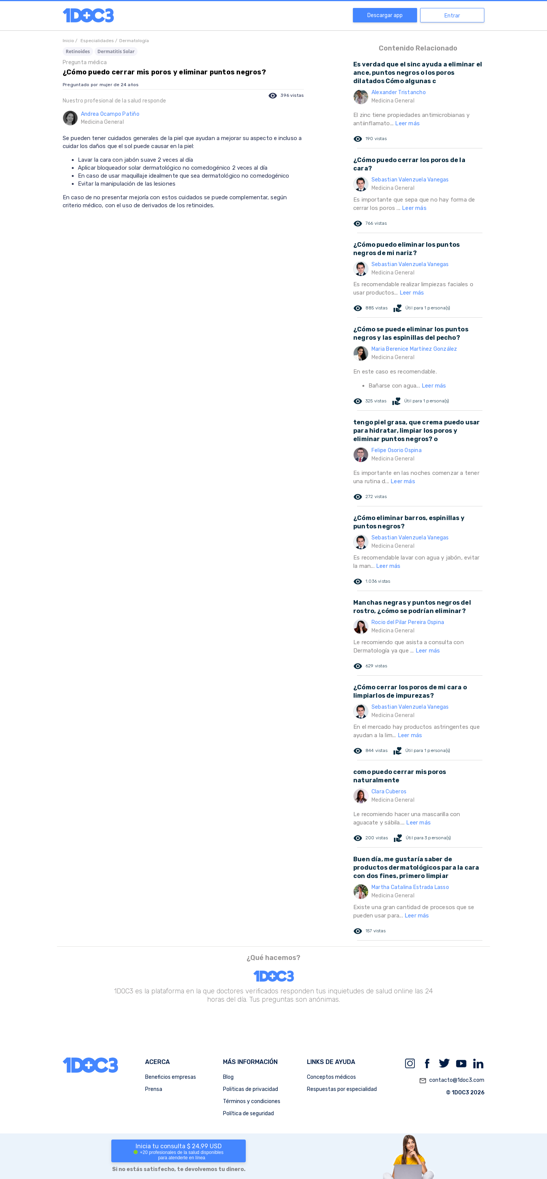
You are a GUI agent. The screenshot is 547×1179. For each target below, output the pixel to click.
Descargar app (385, 15)
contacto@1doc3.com (451, 1080)
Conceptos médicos (331, 1077)
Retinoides (78, 51)
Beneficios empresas (170, 1077)
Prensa (153, 1089)
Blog (228, 1077)
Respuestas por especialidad (342, 1089)
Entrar (452, 16)
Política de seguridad (248, 1113)
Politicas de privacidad (250, 1089)
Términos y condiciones (251, 1101)
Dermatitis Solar (116, 51)
